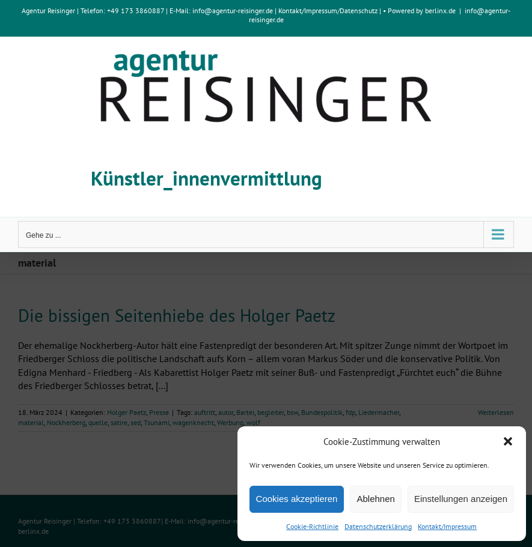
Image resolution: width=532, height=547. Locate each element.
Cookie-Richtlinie (312, 526)
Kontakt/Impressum (447, 526)
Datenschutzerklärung (378, 526)
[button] (508, 441)
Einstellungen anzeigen (460, 499)
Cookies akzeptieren (297, 499)
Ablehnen (375, 499)
